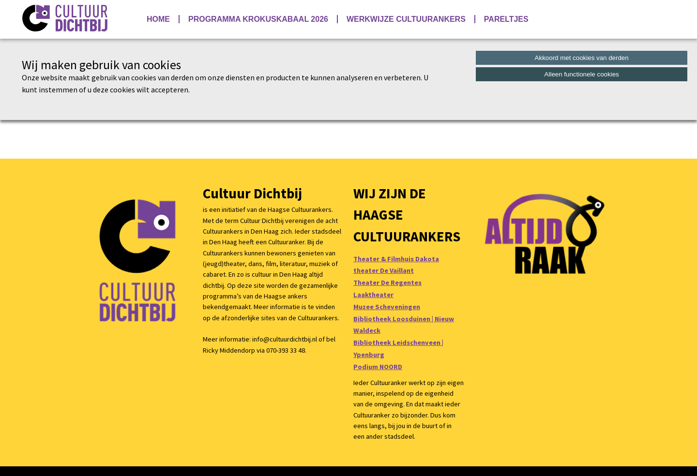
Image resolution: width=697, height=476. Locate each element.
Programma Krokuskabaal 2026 (258, 19)
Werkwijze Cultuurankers (406, 19)
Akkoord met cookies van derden (582, 57)
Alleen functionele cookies (582, 74)
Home (158, 19)
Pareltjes (506, 19)
